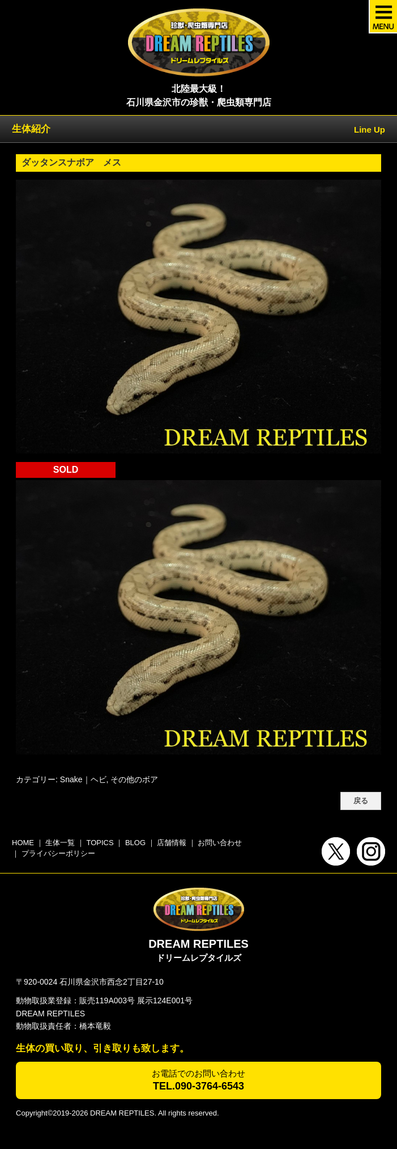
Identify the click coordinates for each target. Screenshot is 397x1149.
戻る (360, 801)
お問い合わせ (220, 842)
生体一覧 (60, 842)
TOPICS (99, 842)
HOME (23, 842)
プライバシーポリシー (58, 853)
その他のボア (134, 779)
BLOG (135, 842)
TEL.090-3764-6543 (198, 1086)
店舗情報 (171, 842)
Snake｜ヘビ (83, 779)
